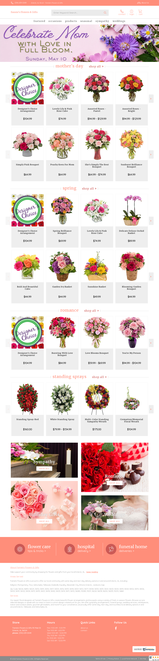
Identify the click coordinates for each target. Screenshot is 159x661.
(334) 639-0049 (20, 3)
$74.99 (62, 118)
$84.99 (62, 363)
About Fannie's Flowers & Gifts (24, 567)
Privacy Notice (113, 659)
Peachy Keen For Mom (62, 164)
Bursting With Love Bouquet (62, 354)
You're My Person (131, 353)
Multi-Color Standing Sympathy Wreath (97, 420)
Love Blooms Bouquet (97, 353)
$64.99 (27, 174)
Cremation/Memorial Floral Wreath (131, 420)
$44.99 (27, 296)
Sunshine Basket (97, 286)
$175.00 (97, 429)
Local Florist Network (129, 659)
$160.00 (27, 429)
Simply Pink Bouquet (27, 164)
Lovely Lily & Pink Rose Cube (62, 110)
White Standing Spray (62, 419)
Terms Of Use (100, 659)
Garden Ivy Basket (62, 286)
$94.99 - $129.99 (97, 118)
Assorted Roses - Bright (131, 110)
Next (151, 99)
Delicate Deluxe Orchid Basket (131, 232)
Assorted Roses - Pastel (97, 110)
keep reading (92, 572)
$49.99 (97, 296)
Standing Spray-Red (27, 419)
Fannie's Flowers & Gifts (24, 12)
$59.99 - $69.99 (97, 363)
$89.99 (131, 240)
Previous (8, 99)
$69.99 (62, 240)
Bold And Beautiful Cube (27, 287)
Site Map (143, 659)
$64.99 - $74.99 (97, 174)
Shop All (95, 66)
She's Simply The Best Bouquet (97, 165)
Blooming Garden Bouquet (131, 287)
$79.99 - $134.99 (62, 429)
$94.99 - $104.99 (131, 363)
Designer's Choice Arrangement (27, 110)
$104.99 (27, 118)
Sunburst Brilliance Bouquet (131, 165)
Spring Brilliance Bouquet (62, 232)
